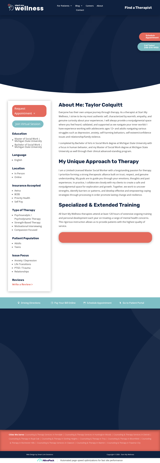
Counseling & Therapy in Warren (91, 442)
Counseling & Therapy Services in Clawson (55, 442)
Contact (80, 10)
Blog (77, 6)
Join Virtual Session (27, 124)
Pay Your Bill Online (65, 302)
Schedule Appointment (99, 302)
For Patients (63, 6)
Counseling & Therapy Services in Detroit (132, 434)
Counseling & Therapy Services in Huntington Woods (88, 434)
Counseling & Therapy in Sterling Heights (60, 438)
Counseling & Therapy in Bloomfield (123, 438)
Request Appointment (23, 111)
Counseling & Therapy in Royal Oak (24, 438)
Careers (90, 6)
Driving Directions (30, 302)
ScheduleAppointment (152, 36)
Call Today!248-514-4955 (151, 46)
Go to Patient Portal (133, 302)
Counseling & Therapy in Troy (93, 438)
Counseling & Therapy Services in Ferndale (43, 434)
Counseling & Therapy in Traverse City (124, 442)
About (100, 6)
